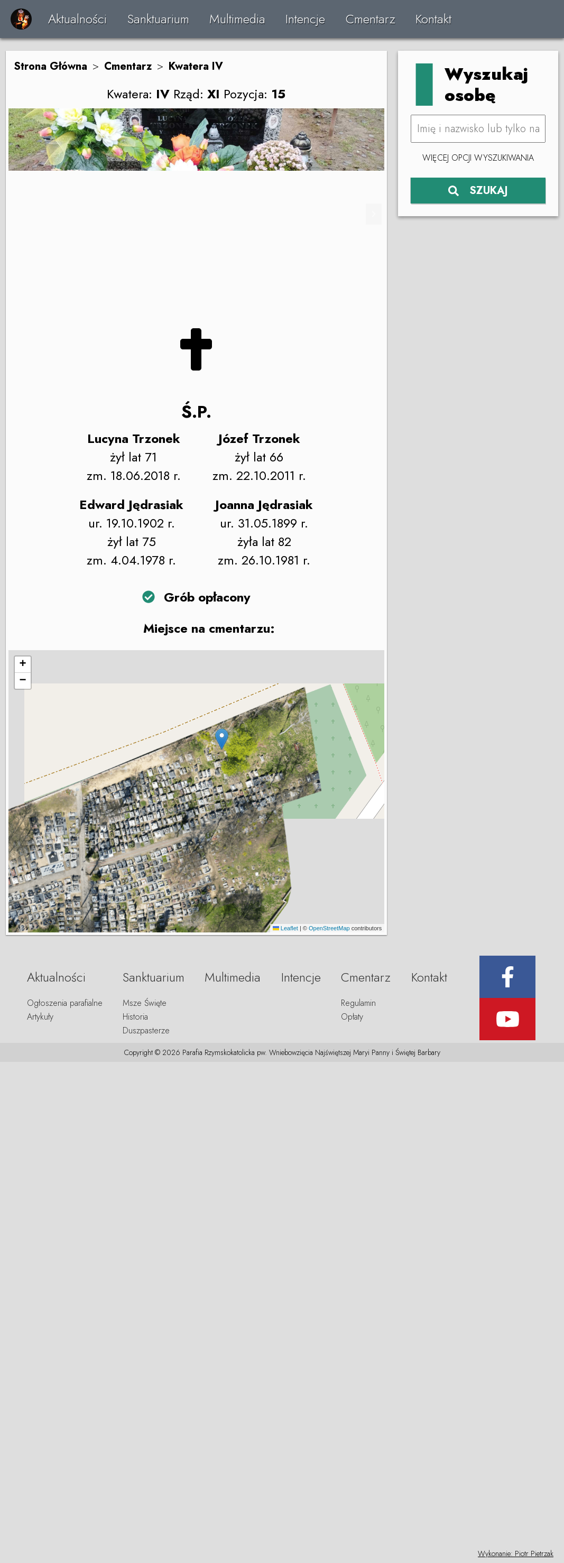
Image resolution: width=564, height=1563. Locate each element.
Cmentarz (370, 19)
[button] (221, 739)
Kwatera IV (196, 66)
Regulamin (358, 1003)
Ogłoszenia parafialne (65, 1003)
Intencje (305, 19)
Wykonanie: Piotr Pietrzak (515, 1553)
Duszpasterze (146, 1030)
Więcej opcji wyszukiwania (478, 158)
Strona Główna (50, 66)
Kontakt (433, 19)
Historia (135, 1017)
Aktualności (77, 19)
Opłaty (352, 1017)
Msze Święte (145, 1003)
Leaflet (285, 928)
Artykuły (40, 1017)
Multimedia (237, 19)
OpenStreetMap (329, 928)
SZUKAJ (478, 190)
